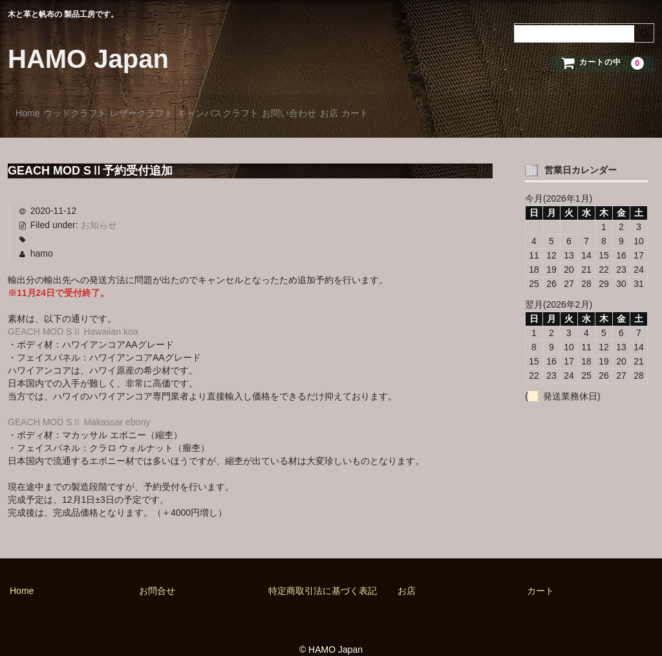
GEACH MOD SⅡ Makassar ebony (79, 405)
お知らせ (99, 209)
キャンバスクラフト (292, 108)
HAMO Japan (88, 59)
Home (33, 108)
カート (498, 108)
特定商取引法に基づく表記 (322, 574)
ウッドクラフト (103, 108)
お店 (449, 108)
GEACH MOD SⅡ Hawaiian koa (73, 315)
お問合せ (157, 574)
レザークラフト (193, 108)
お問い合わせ (386, 108)
